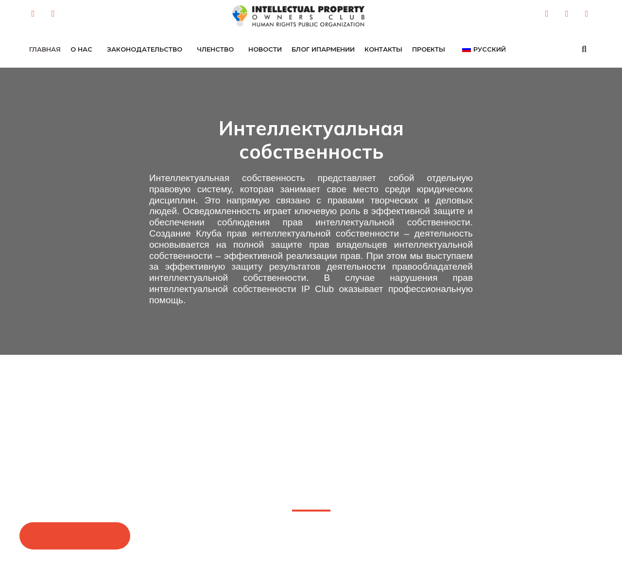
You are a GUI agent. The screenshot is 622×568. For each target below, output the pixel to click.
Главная (45, 49)
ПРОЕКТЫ (428, 49)
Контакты (383, 49)
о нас (81, 49)
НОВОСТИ (265, 49)
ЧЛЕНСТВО (215, 49)
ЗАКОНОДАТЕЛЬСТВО (144, 49)
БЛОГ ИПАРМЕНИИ (323, 49)
